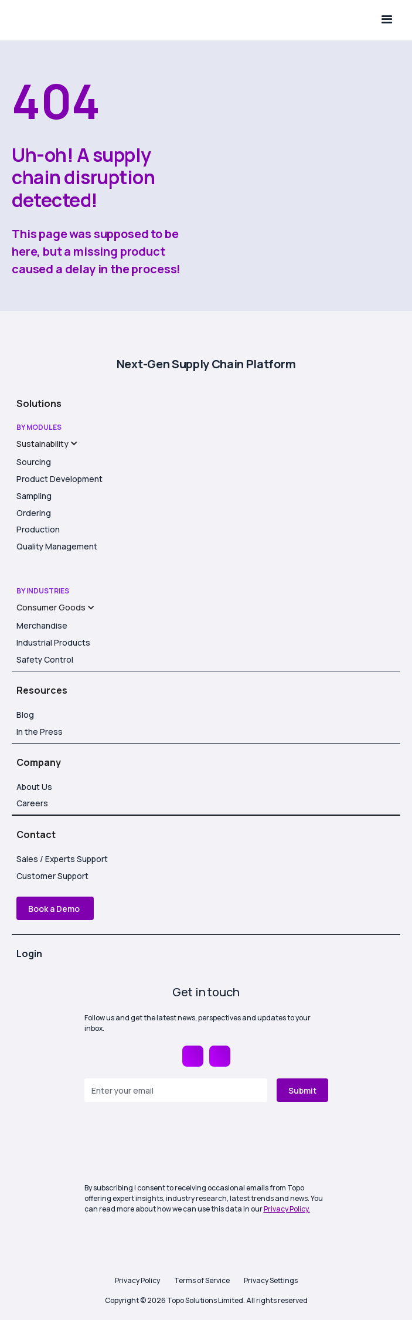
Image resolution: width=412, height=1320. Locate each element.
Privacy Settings (271, 1280)
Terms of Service (202, 1280)
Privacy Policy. (287, 1209)
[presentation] (173, 1143)
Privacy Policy (137, 1280)
